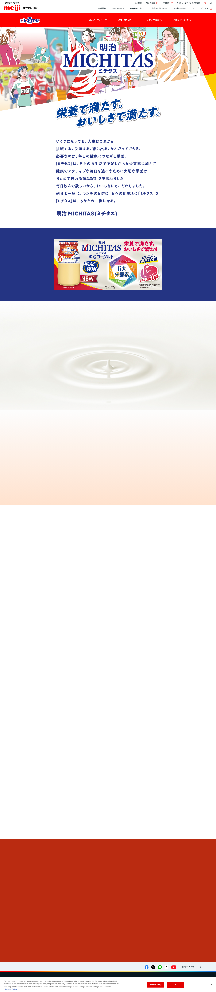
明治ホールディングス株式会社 (191, 3)
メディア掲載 (153, 20)
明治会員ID (152, 3)
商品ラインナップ (98, 20)
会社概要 (168, 3)
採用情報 (138, 3)
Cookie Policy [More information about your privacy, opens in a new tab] (11, 989)
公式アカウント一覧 (192, 967)
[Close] (212, 984)
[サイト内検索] (210, 3)
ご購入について (181, 20)
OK (175, 985)
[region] (108, 984)
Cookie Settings (156, 985)
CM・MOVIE (124, 20)
